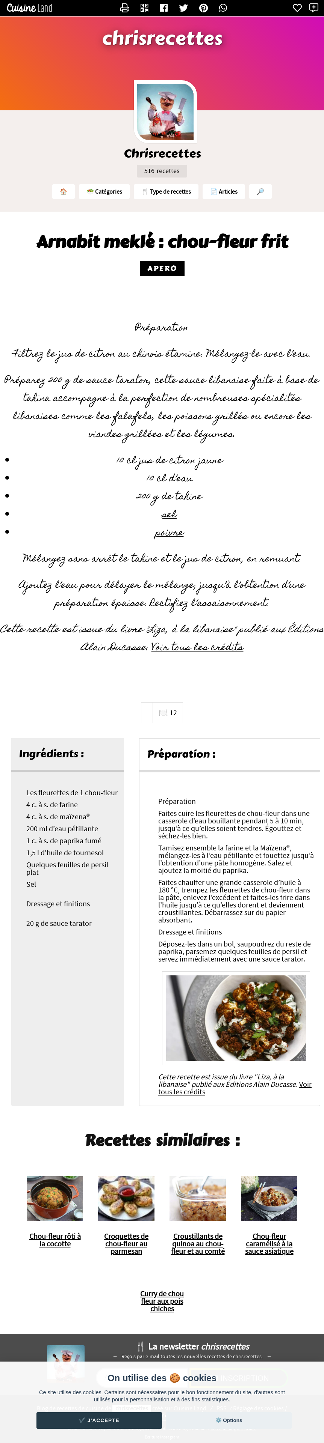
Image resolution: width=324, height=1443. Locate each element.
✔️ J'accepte (99, 1420)
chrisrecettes (162, 38)
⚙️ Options (228, 1420)
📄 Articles (224, 192)
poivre (170, 533)
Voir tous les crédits (197, 648)
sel (169, 515)
